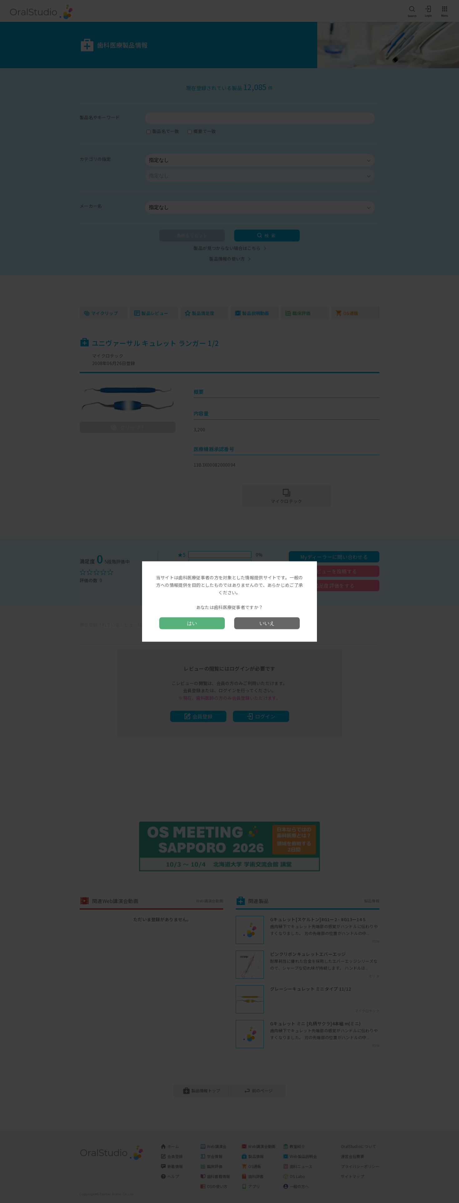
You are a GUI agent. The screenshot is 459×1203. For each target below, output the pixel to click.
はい (192, 623)
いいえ (266, 623)
